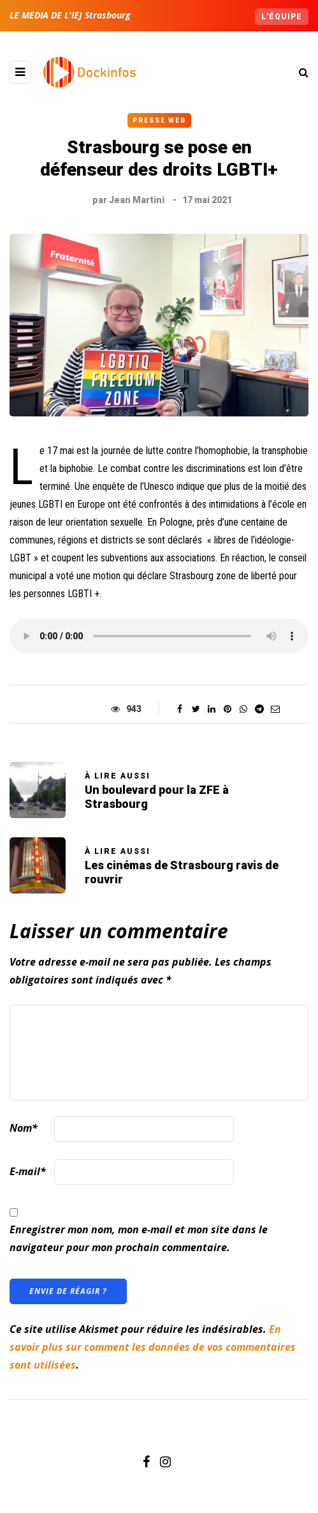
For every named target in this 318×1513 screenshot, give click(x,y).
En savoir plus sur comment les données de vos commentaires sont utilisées (153, 1347)
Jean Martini (136, 200)
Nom (24, 1128)
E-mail (28, 1171)
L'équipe (281, 16)
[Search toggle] (298, 72)
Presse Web (159, 120)
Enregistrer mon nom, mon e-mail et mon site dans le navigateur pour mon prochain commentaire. (139, 1238)
